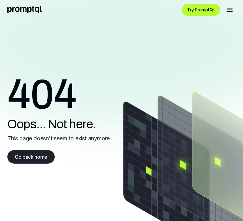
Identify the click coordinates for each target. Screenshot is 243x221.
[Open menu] (230, 10)
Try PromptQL (201, 9)
